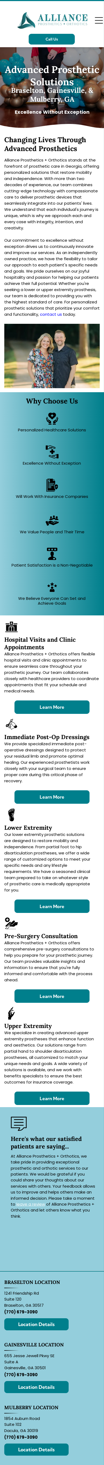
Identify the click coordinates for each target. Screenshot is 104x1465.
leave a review (30, 1204)
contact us (51, 314)
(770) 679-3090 (21, 1312)
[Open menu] (99, 20)
